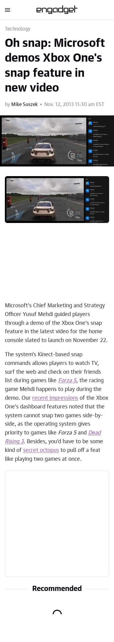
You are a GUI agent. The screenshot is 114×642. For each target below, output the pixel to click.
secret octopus (41, 450)
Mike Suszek (24, 104)
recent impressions (55, 398)
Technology (17, 29)
